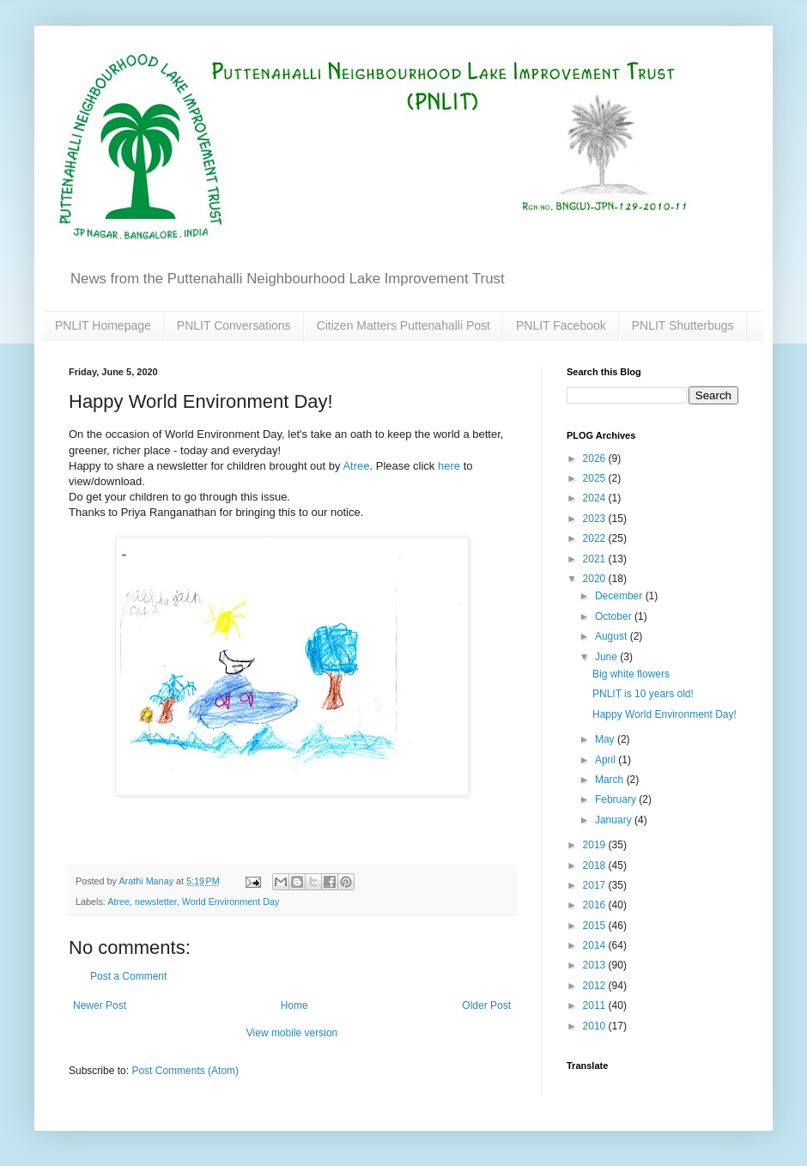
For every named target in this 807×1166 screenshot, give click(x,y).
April (606, 760)
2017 (596, 885)
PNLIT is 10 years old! (643, 694)
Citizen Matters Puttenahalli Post (403, 325)
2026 (596, 458)
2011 (596, 1005)
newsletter (156, 901)
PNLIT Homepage (103, 325)
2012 (596, 986)
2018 (596, 865)
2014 (596, 945)
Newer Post (99, 1005)
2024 (596, 498)
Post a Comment (128, 976)
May (606, 739)
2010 (596, 1026)
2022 (596, 538)
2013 (596, 965)
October (614, 616)
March (611, 780)
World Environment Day (231, 901)
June (607, 657)
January (614, 820)
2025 (596, 478)
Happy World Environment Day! (664, 714)
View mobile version (292, 1033)
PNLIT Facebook (561, 325)
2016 (596, 905)
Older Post (486, 1005)
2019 (596, 845)
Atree (356, 465)
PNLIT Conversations (234, 325)
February (617, 799)
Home (294, 1005)
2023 (596, 519)
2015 (596, 926)
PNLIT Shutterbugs (683, 325)
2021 (596, 559)
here (449, 465)
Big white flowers (631, 674)
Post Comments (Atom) (185, 1071)
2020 (596, 579)
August (612, 636)
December (620, 596)
